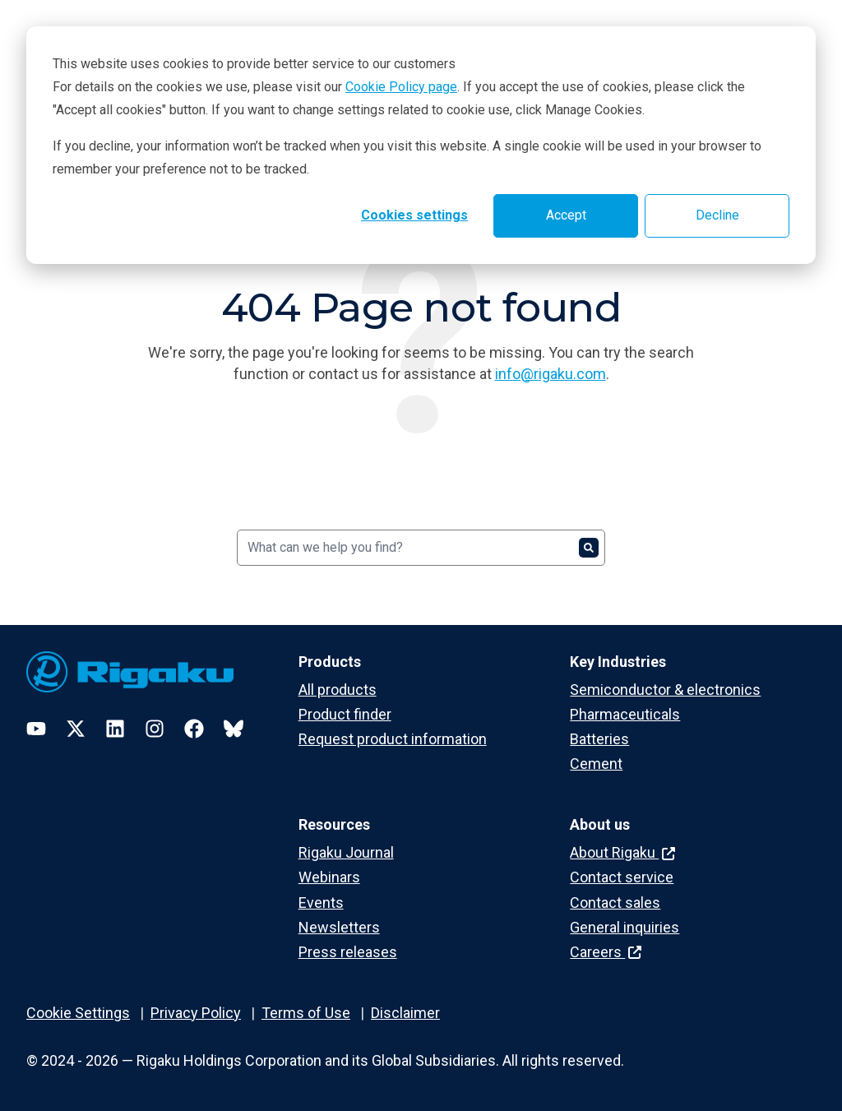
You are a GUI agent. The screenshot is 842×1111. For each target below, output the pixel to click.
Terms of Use (305, 1012)
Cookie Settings (78, 1012)
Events (321, 902)
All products (337, 689)
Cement (596, 763)
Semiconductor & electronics (665, 689)
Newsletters (339, 927)
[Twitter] (76, 728)
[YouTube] (36, 728)
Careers (605, 952)
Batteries (599, 739)
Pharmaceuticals (625, 714)
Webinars (329, 877)
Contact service (621, 877)
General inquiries (624, 927)
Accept (566, 215)
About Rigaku (622, 852)
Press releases (347, 952)
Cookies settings (414, 215)
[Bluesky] (233, 728)
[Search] (421, 548)
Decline (717, 215)
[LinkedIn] (115, 728)
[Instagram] (154, 728)
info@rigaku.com (550, 373)
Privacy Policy (195, 1012)
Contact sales (615, 902)
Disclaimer (405, 1012)
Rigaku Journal (346, 852)
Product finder (344, 714)
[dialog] (421, 145)
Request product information (392, 739)
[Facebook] (194, 728)
